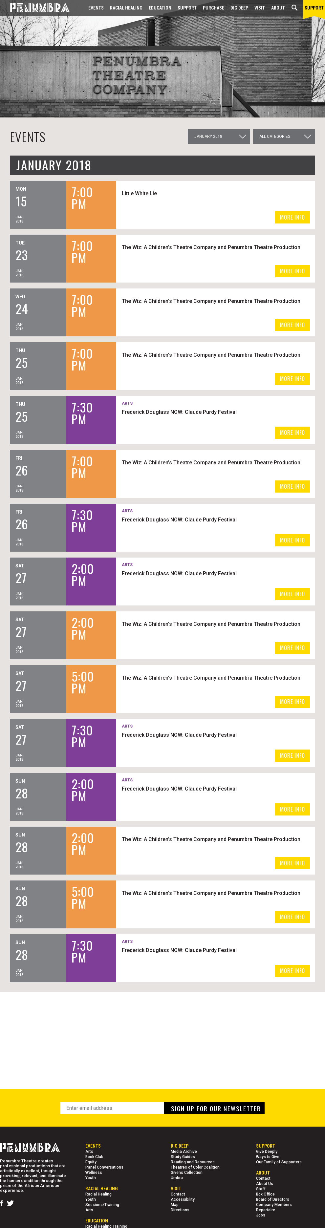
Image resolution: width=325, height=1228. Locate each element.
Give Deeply (266, 1151)
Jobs (260, 1215)
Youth (90, 1177)
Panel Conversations (104, 1167)
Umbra (177, 1177)
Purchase (213, 8)
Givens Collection (187, 1172)
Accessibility (183, 1199)
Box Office (265, 1194)
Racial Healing (126, 8)
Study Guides (183, 1156)
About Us (264, 1183)
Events (96, 8)
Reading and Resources (193, 1162)
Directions (180, 1210)
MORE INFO (292, 217)
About (278, 8)
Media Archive (184, 1151)
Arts (89, 1151)
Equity (91, 1162)
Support (187, 8)
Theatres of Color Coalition (195, 1167)
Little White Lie (169, 193)
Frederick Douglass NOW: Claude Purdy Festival (209, 412)
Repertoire (265, 1210)
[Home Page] (35, 8)
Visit (259, 8)
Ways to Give (267, 1156)
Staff (261, 1189)
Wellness (93, 1172)
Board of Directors (272, 1199)
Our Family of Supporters (279, 1162)
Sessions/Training (102, 1204)
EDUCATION (160, 8)
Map (175, 1204)
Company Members (274, 1204)
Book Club (94, 1156)
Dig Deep (239, 8)
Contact (178, 1194)
